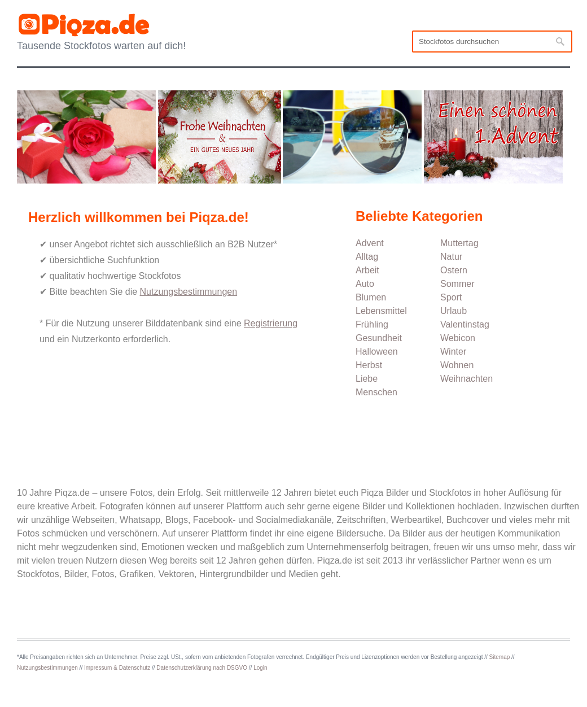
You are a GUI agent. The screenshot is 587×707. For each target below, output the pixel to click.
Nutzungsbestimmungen (47, 668)
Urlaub (453, 311)
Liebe (367, 378)
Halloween (377, 351)
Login (260, 668)
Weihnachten (466, 378)
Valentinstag (464, 324)
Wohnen (457, 365)
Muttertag (459, 243)
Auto (365, 284)
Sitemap (499, 657)
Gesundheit (379, 338)
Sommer (457, 284)
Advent (370, 243)
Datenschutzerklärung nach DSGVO (201, 668)
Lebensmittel (381, 311)
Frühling (372, 324)
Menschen (376, 392)
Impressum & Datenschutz (117, 668)
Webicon (457, 338)
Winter (453, 351)
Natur (451, 256)
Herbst (369, 365)
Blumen (371, 297)
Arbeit (367, 270)
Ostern (453, 270)
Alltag (367, 256)
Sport (451, 297)
